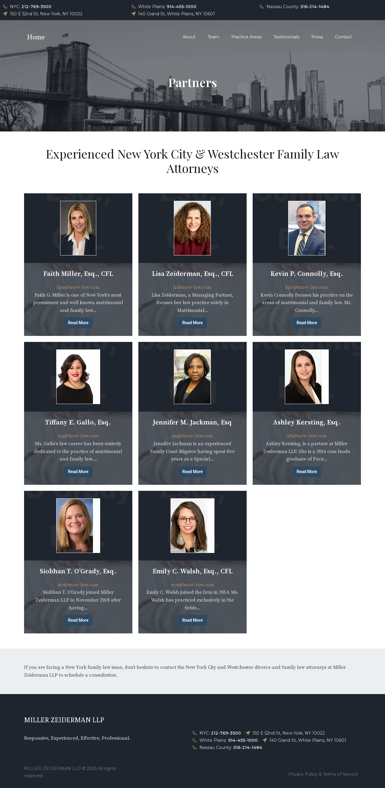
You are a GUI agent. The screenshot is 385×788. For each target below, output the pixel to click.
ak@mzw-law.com (307, 436)
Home (36, 37)
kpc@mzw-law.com (306, 287)
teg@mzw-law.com (78, 436)
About (189, 37)
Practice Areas (246, 37)
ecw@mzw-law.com (192, 585)
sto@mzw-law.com (78, 585)
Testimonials (286, 37)
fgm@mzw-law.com (78, 287)
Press (317, 37)
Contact (343, 37)
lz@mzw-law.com (192, 287)
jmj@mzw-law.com (192, 436)
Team (213, 37)
